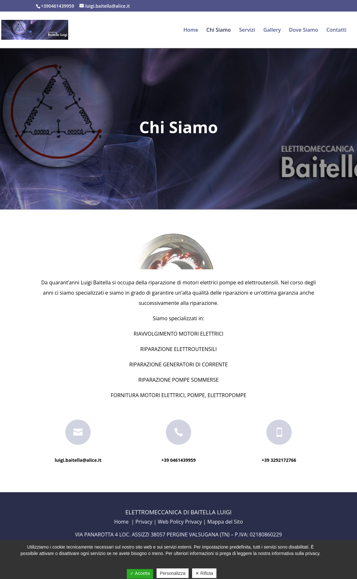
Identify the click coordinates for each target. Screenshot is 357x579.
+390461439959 (58, 6)
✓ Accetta (140, 573)
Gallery (272, 30)
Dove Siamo (303, 30)
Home (190, 30)
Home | (124, 521)
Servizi (247, 30)
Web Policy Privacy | (182, 521)
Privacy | (146, 521)
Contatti (336, 30)
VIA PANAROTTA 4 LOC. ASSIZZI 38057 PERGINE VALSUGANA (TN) (152, 534)
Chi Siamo (219, 30)
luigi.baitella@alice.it (78, 460)
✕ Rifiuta (204, 573)
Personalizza (172, 573)
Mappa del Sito (225, 521)
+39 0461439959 (178, 460)
